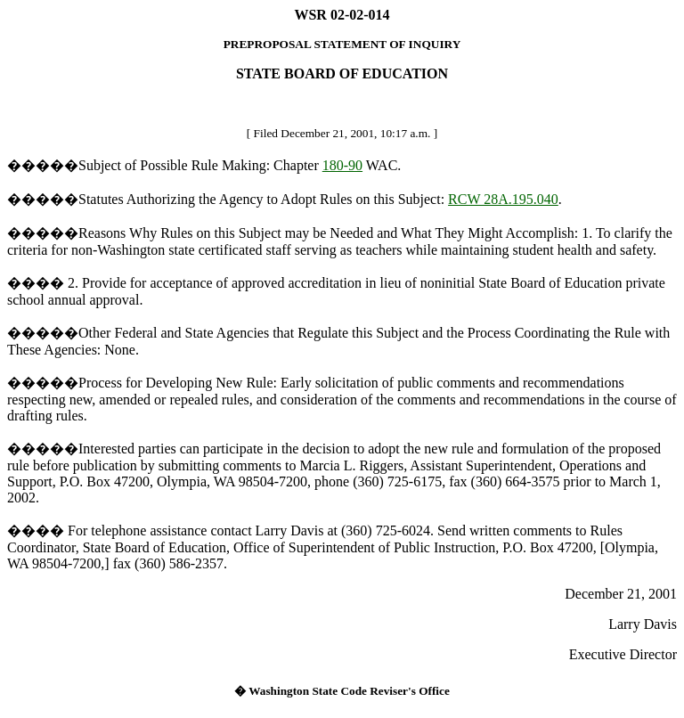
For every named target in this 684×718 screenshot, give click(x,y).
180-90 (342, 165)
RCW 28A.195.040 (503, 199)
